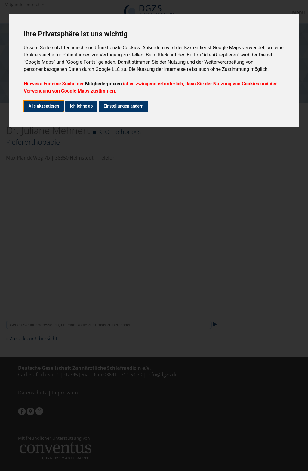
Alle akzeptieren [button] (44, 106)
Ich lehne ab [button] (81, 106)
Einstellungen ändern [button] (123, 106)
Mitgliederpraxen (103, 84)
